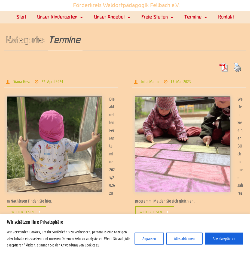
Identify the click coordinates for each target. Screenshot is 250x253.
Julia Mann (150, 82)
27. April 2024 (52, 82)
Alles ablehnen (184, 238)
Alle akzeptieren (224, 238)
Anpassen (149, 238)
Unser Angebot (112, 17)
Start (21, 17)
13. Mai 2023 (180, 82)
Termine (195, 17)
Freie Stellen (157, 17)
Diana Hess (21, 82)
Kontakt (226, 17)
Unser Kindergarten (60, 17)
